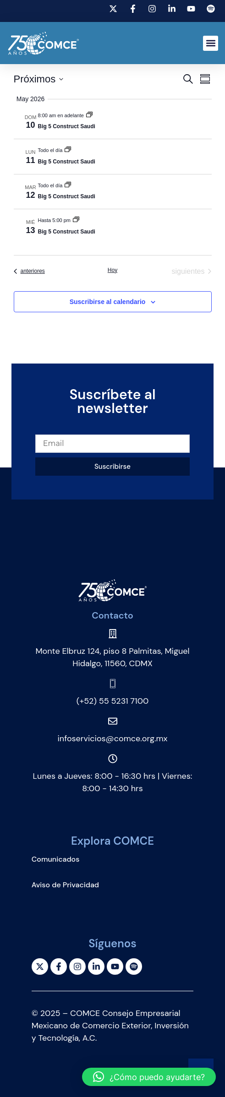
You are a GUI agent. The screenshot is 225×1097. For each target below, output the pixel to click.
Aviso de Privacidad (65, 885)
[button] (210, 43)
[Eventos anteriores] (29, 271)
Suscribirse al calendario (108, 301)
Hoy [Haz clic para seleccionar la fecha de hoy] (112, 270)
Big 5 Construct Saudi (66, 126)
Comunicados (56, 859)
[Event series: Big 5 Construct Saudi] (89, 115)
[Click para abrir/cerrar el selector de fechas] (39, 79)
